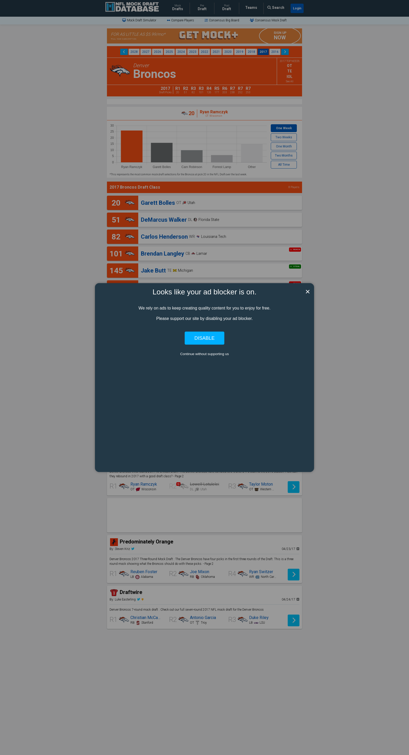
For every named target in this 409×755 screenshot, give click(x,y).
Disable (204, 338)
